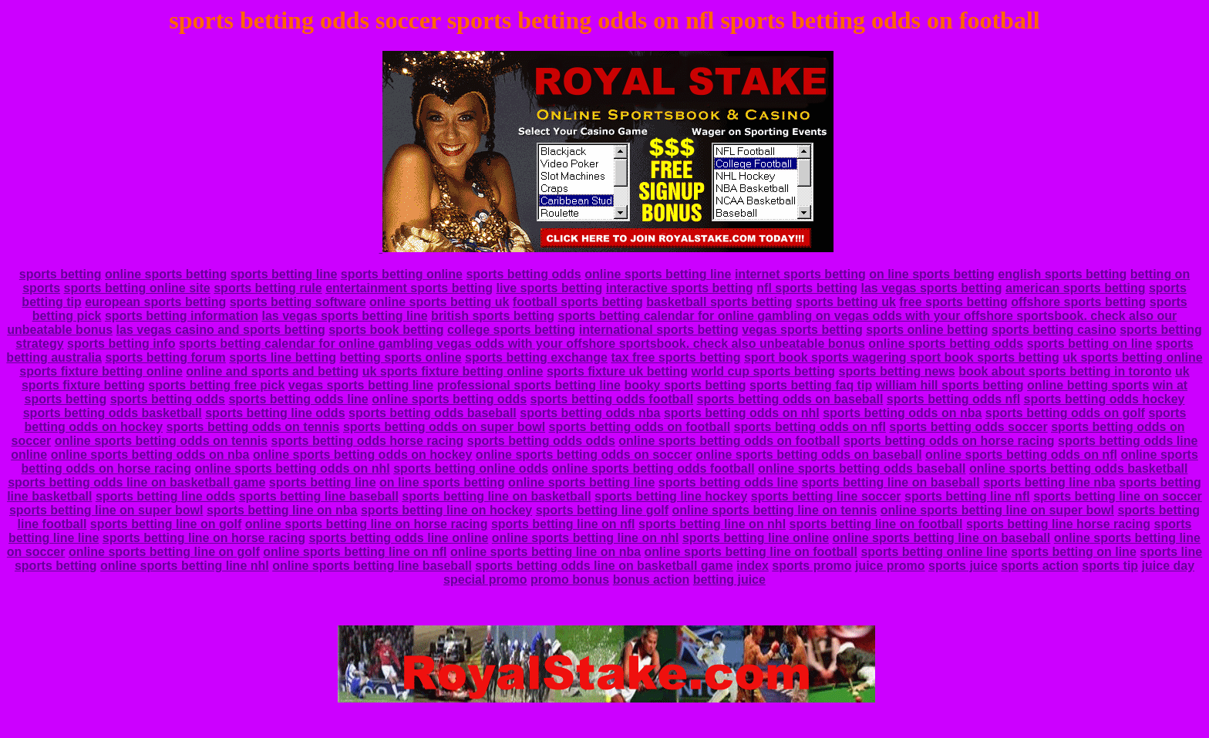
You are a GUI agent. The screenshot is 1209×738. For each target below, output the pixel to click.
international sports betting (659, 329)
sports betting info (121, 343)
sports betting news (897, 371)
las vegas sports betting (931, 288)
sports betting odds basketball (112, 413)
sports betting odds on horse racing (949, 440)
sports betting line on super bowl (106, 510)
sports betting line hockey (670, 496)
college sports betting (511, 329)
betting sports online (400, 357)
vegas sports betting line (360, 385)
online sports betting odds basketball (1078, 468)
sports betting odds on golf (1065, 413)
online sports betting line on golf (164, 551)
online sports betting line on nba (545, 551)
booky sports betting (685, 385)
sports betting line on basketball (496, 496)
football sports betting (578, 301)
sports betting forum (165, 357)
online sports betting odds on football (729, 440)
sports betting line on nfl (563, 524)
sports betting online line (933, 551)
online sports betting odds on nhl (291, 468)
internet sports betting (800, 274)
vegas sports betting (802, 329)
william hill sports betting (950, 385)
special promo (485, 579)
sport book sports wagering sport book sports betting (901, 357)
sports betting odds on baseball (790, 399)
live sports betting (549, 288)
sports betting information (181, 315)
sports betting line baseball (319, 496)
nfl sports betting (806, 288)
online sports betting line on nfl (354, 551)
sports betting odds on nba (902, 413)
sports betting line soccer (826, 496)
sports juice (963, 565)
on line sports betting (932, 274)
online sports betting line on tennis (774, 510)
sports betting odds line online (398, 537)
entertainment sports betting (409, 288)
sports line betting (282, 357)
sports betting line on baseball (891, 482)
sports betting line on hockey (446, 510)
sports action (1039, 565)
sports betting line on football (876, 524)
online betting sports (1088, 385)
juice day (1168, 565)
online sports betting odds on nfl (1021, 454)
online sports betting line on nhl (585, 537)
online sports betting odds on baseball (808, 454)
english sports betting (1062, 274)
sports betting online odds (470, 468)
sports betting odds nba (590, 413)
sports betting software (298, 301)
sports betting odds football (612, 399)
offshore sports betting (1078, 301)
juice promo (890, 565)
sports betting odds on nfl (810, 426)
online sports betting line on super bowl (997, 510)
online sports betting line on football (751, 551)
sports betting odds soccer (968, 426)
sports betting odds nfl (953, 399)
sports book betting (385, 329)
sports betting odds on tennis (253, 426)
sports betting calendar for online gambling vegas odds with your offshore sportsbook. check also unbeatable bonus (522, 343)
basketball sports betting (719, 301)
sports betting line (284, 274)
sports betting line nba (1049, 482)
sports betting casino (1054, 329)
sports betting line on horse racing (204, 537)
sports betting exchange (536, 357)
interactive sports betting (679, 288)
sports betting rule (268, 288)
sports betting (60, 274)
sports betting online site (137, 288)
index (752, 565)
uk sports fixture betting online (453, 371)
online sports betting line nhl (184, 565)
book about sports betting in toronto (1064, 371)
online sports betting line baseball (372, 565)
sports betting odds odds (541, 440)
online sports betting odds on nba (150, 454)
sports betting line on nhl (712, 524)
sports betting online (402, 274)
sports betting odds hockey (1104, 399)
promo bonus (569, 579)
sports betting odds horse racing (367, 440)
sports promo (811, 565)
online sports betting (166, 274)
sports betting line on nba (282, 510)
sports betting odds (523, 274)
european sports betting (155, 301)
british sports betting (492, 315)
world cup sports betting (763, 371)
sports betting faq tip (810, 385)
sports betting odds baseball (433, 413)
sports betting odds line (298, 399)
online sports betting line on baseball (942, 537)
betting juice (729, 579)
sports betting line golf (602, 510)
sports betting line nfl (967, 496)
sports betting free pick (216, 385)
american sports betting (1075, 288)
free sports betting (953, 301)
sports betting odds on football (640, 426)
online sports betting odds (945, 343)
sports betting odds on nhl (742, 413)
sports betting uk (846, 301)
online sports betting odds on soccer (584, 454)
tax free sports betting (675, 357)
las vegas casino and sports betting (220, 329)
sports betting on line (1090, 343)
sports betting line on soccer (1117, 496)
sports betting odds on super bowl (444, 426)
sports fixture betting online (101, 371)
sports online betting (927, 329)
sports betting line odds (275, 413)
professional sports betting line (529, 385)
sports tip (1110, 565)
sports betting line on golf (165, 524)
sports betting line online (755, 537)
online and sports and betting (272, 371)
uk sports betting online (1132, 357)
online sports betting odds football (653, 468)
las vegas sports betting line (344, 315)
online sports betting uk (439, 301)
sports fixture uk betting (617, 371)
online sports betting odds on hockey (362, 454)
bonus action (651, 579)
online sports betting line (657, 274)
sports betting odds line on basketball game (136, 482)
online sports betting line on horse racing (366, 524)
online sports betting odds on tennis (161, 440)
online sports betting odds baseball (861, 468)
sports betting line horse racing (1058, 524)
